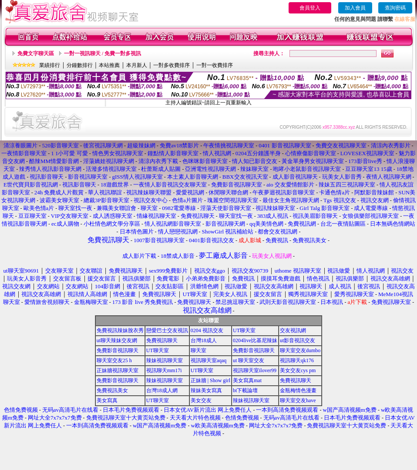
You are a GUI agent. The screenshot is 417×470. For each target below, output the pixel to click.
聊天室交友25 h (114, 360)
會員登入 (309, 8)
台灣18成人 (204, 340)
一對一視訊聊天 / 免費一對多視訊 (102, 53)
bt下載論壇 (245, 390)
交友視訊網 (293, 330)
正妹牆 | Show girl (210, 380)
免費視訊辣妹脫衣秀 (120, 330)
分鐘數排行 (80, 65)
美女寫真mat (247, 380)
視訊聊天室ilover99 (254, 370)
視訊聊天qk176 (297, 360)
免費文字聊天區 (35, 53)
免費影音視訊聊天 (117, 350)
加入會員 (355, 8)
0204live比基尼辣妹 (255, 340)
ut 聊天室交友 (248, 360)
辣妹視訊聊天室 (164, 360)
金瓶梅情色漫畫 (298, 390)
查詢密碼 (395, 8)
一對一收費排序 (214, 65)
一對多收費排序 (171, 65)
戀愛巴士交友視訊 (167, 330)
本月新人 (136, 65)
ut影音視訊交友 (297, 340)
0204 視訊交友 (207, 330)
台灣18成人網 (162, 390)
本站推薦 (109, 65)
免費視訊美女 (112, 390)
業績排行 (49, 65)
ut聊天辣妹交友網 (117, 340)
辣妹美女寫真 (206, 390)
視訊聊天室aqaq (209, 360)
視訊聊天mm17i (164, 370)
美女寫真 (107, 400)
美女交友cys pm (298, 370)
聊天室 (198, 350)
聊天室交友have (298, 400)
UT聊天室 (244, 330)
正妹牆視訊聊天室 (117, 370)
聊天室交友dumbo (300, 350)
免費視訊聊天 (162, 340)
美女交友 (201, 400)
